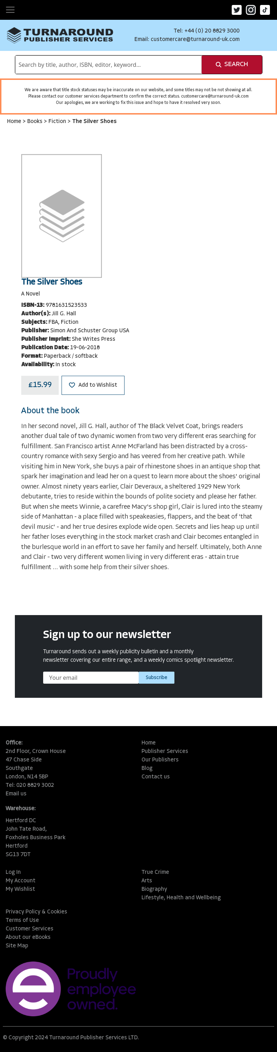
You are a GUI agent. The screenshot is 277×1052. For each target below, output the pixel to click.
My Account (20, 881)
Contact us (156, 777)
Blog (147, 768)
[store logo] (60, 35)
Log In (13, 872)
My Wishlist (20, 889)
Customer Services (29, 929)
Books (35, 121)
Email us (16, 794)
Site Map (17, 946)
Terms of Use (22, 920)
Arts (147, 881)
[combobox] (108, 64)
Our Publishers (160, 760)
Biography (154, 889)
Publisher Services (165, 751)
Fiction (58, 121)
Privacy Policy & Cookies (36, 912)
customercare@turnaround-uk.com (195, 39)
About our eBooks (28, 937)
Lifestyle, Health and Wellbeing (181, 898)
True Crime (155, 872)
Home (15, 121)
